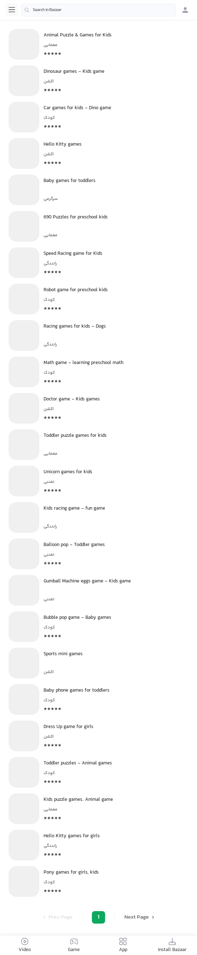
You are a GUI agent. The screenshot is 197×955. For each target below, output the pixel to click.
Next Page (140, 917)
